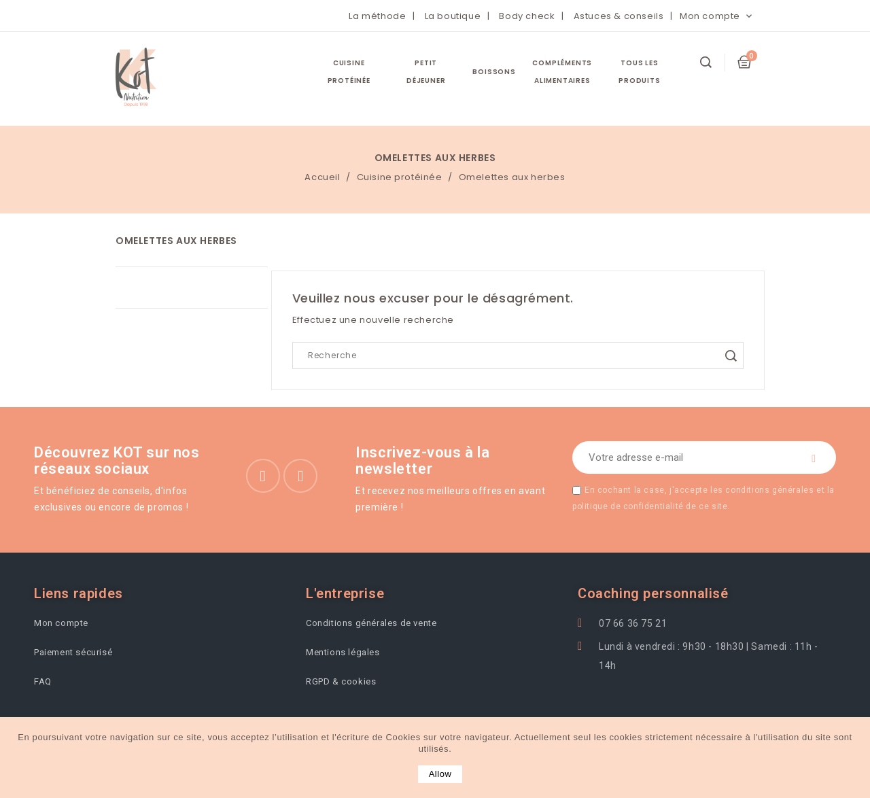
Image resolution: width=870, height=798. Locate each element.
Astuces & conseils (619, 16)
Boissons (493, 72)
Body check (527, 16)
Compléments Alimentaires (562, 72)
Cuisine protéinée (349, 72)
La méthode (377, 16)
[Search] (518, 355)
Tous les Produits (639, 72)
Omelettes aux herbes (176, 240)
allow (440, 774)
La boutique (453, 16)
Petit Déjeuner (425, 72)
